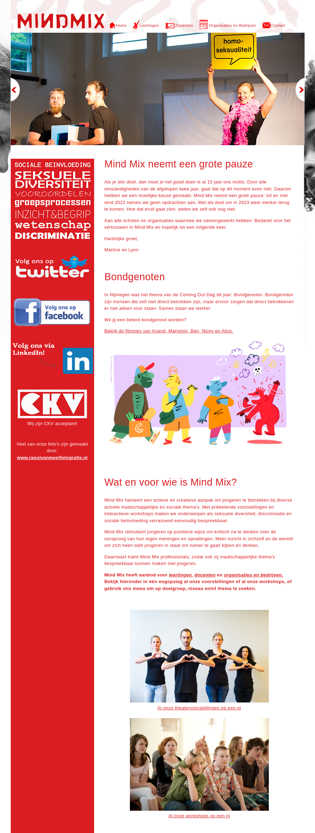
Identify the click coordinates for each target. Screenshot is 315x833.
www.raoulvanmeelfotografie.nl (52, 457)
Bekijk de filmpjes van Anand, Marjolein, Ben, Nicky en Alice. (169, 330)
